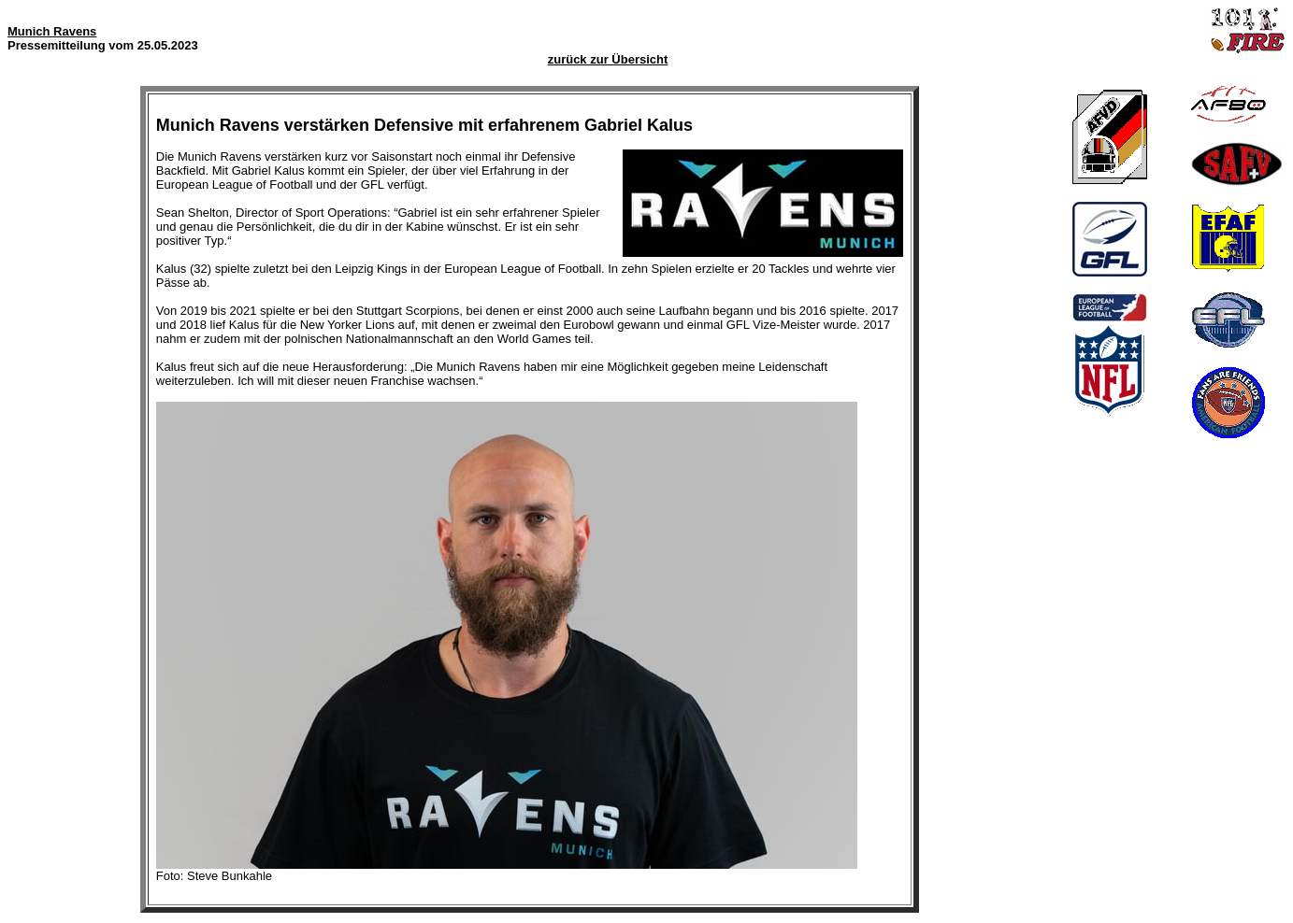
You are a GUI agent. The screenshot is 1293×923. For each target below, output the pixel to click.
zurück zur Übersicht (608, 59)
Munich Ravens (51, 31)
